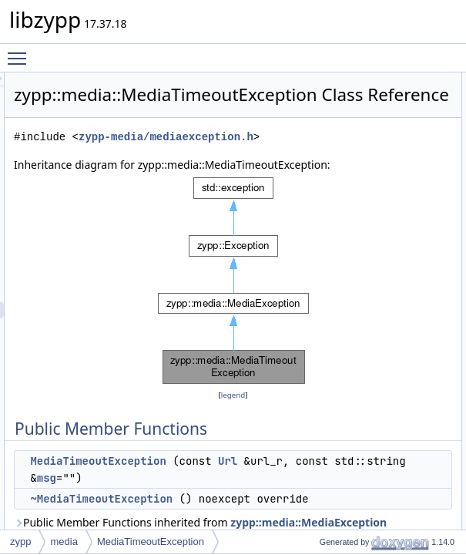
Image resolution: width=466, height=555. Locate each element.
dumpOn (440, 148)
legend (293, 451)
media (63, 541)
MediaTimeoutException (150, 541)
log (429, 267)
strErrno (439, 233)
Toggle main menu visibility (21, 51)
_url (430, 182)
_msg (434, 199)
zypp (20, 541)
